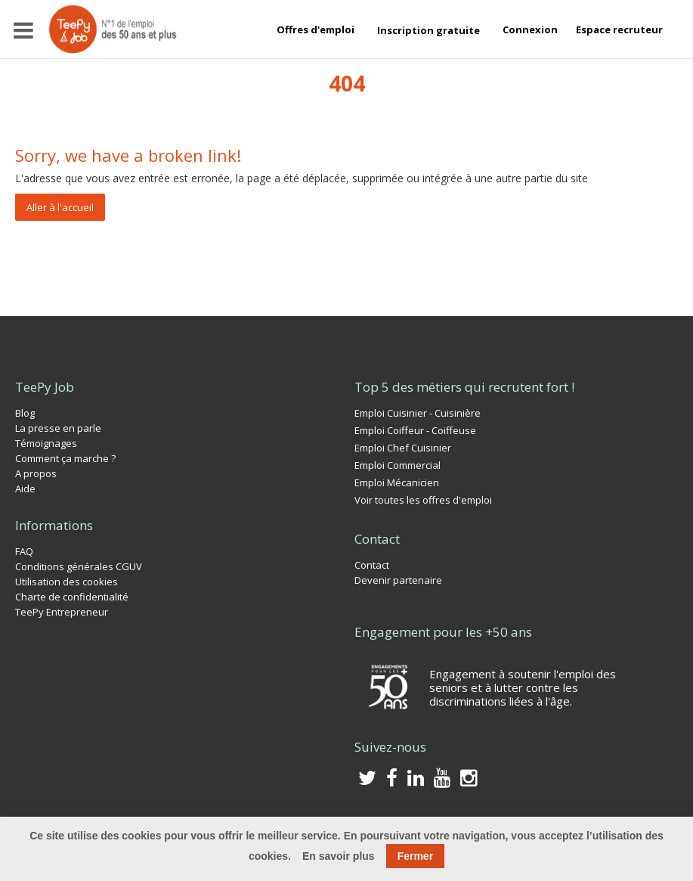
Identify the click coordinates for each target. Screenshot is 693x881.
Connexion (530, 29)
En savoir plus (338, 856)
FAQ (24, 551)
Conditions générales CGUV (78, 566)
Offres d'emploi (315, 29)
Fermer (415, 856)
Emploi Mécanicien (396, 482)
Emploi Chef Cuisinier (402, 447)
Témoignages (46, 443)
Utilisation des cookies (66, 581)
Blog (25, 413)
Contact (371, 565)
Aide (25, 488)
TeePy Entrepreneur (61, 612)
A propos (36, 473)
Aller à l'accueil (60, 207)
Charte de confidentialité (71, 596)
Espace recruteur (619, 29)
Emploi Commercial (397, 465)
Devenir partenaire (398, 580)
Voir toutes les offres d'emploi (423, 500)
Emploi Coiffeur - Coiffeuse (415, 430)
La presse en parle (58, 428)
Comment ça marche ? (65, 458)
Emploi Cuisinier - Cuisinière (417, 413)
